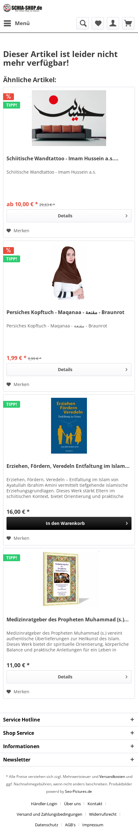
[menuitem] (16, 23)
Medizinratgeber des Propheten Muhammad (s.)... (67, 619)
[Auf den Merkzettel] (17, 230)
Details (92, 215)
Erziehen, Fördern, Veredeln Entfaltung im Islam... (68, 466)
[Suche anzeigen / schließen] (82, 23)
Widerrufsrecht (103, 814)
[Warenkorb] (128, 23)
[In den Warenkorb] (69, 523)
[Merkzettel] (98, 23)
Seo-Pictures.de (78, 791)
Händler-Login (44, 803)
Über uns (72, 803)
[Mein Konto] (113, 23)
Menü (17, 22)
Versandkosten (112, 776)
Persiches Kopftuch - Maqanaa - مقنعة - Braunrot (65, 312)
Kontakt (95, 803)
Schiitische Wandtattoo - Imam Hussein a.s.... (62, 158)
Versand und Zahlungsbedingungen (49, 814)
